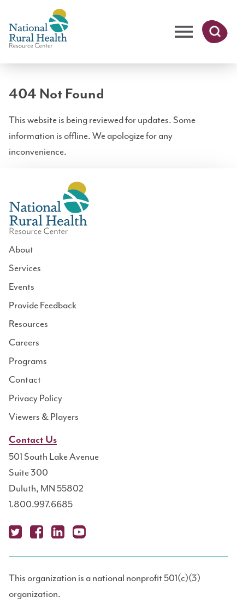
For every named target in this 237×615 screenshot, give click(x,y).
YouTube (79, 531)
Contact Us (33, 440)
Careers (24, 342)
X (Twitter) (15, 531)
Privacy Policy (35, 398)
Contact (25, 379)
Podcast (100, 531)
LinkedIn (57, 531)
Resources (28, 324)
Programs (28, 361)
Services (25, 268)
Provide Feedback (42, 305)
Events (21, 286)
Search (215, 32)
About (21, 249)
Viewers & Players (44, 417)
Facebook (36, 531)
